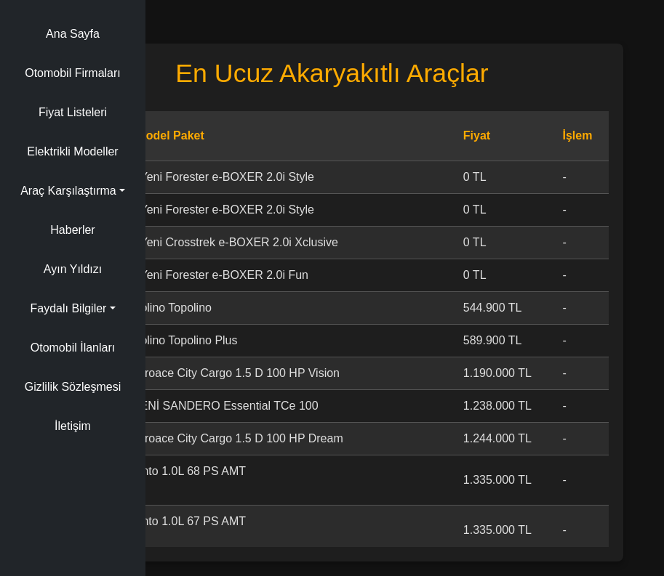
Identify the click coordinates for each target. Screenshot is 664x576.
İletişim (73, 426)
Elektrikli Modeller (72, 151)
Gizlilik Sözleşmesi (73, 387)
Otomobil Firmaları (73, 73)
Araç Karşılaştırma (68, 190)
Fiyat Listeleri (73, 112)
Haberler (72, 230)
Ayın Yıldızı (73, 269)
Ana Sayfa (73, 34)
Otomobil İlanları (73, 347)
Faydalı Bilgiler (68, 308)
